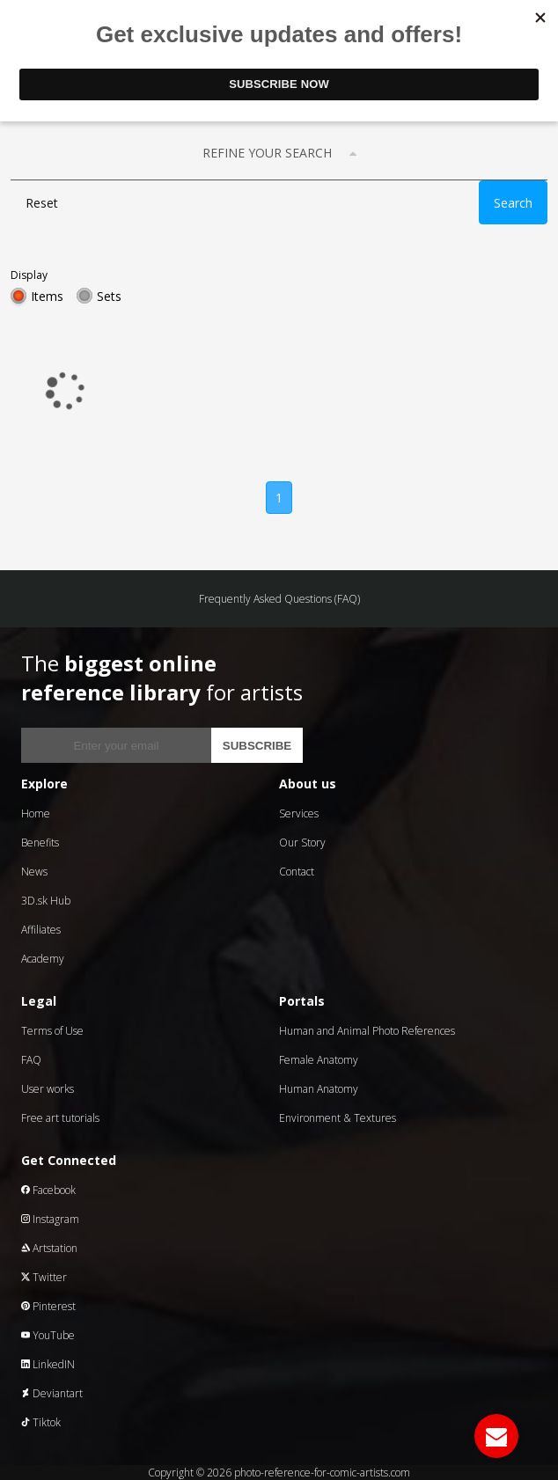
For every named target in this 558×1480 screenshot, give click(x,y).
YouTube (48, 1335)
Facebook (48, 1190)
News (34, 871)
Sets (109, 296)
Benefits (40, 842)
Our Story (302, 842)
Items (47, 296)
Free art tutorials (60, 1117)
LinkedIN (48, 1364)
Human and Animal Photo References (367, 1030)
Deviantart (52, 1393)
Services (299, 813)
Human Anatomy (318, 1088)
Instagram (50, 1219)
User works (47, 1088)
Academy (42, 958)
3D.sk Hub (45, 900)
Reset (42, 202)
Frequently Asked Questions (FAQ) (279, 598)
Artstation (49, 1248)
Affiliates (41, 929)
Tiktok (41, 1422)
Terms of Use (52, 1030)
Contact (296, 871)
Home (35, 813)
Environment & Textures (337, 1117)
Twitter (44, 1277)
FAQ (31, 1059)
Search (513, 202)
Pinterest (48, 1306)
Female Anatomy (318, 1059)
